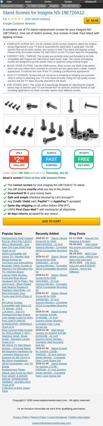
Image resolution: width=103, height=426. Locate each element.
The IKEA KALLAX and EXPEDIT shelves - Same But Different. (82, 267)
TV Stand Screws (36, 6)
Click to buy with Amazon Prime (45, 177)
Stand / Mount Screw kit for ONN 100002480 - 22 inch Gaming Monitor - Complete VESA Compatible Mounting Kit (51, 301)
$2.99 (92, 20)
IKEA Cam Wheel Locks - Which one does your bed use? (83, 256)
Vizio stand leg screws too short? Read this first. (84, 247)
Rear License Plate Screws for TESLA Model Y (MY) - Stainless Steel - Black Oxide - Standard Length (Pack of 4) (17, 336)
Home (9, 1)
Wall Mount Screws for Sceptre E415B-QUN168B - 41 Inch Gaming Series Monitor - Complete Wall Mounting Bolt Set (51, 338)
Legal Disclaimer (57, 417)
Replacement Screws (11, 6)
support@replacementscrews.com (51, 423)
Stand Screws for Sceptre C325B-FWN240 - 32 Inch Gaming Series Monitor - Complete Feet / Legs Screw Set (51, 354)
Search (28, 1)
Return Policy (38, 417)
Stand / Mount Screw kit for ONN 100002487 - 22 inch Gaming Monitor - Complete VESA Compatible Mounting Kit (51, 264)
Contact (48, 1)
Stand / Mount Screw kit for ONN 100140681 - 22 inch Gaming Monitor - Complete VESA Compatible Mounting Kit (51, 283)
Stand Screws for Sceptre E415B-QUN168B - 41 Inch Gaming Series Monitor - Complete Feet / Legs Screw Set (51, 319)
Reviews (68, 1)
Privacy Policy (21, 417)
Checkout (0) (90, 1)
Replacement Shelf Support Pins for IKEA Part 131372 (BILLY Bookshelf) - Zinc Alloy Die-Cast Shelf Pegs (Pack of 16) (17, 244)
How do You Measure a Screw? (84, 240)
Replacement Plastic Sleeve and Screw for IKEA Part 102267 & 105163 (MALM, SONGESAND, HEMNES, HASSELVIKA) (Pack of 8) (17, 377)
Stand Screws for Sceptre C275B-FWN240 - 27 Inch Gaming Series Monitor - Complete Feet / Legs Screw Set (51, 369)
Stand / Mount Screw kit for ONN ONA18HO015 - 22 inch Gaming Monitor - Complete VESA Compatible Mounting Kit (51, 246)
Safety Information (79, 417)
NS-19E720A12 (70, 6)
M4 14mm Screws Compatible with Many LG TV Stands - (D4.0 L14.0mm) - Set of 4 (16, 307)
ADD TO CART (51, 221)
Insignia (54, 6)
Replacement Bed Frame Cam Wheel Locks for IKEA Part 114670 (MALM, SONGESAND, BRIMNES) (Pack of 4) (17, 320)
